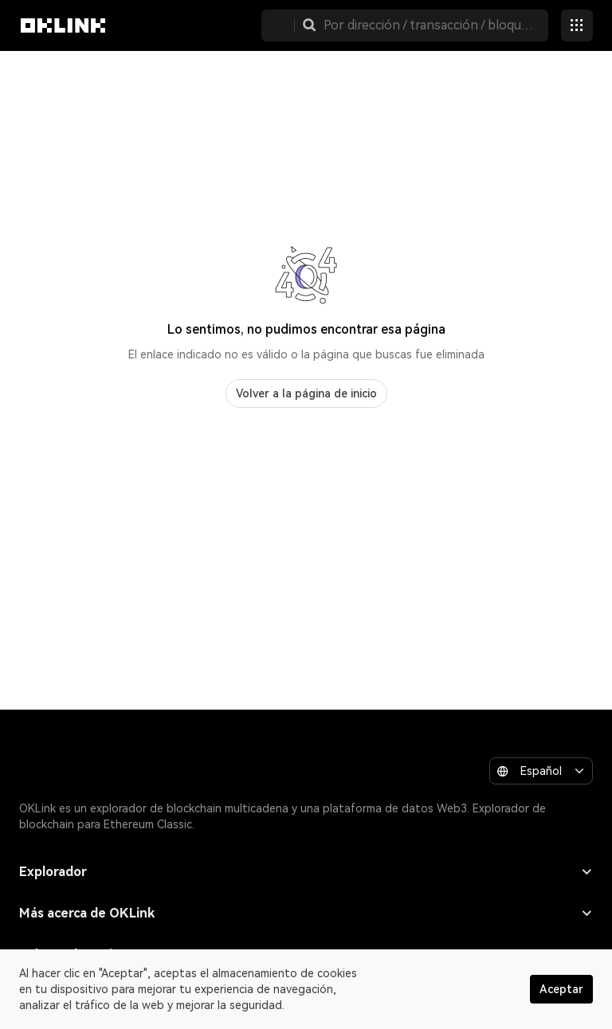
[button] (309, 25)
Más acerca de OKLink (306, 913)
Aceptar (561, 989)
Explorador (306, 871)
